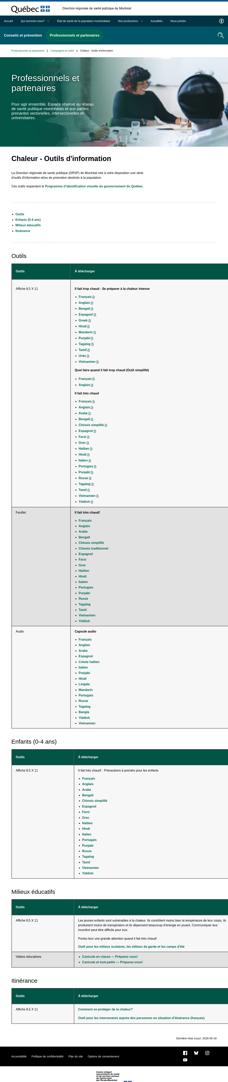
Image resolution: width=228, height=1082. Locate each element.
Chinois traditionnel (93, 548)
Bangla (84, 712)
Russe (83, 478)
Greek (83, 320)
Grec (82, 442)
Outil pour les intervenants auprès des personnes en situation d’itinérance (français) (141, 1018)
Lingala (84, 684)
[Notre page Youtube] (185, 1059)
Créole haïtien (89, 662)
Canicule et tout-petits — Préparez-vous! (112, 962)
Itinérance (22, 231)
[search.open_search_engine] (221, 35)
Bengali (84, 308)
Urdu (82, 355)
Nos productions (130, 21)
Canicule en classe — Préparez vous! (110, 956)
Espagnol (86, 314)
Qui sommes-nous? (35, 21)
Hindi (82, 326)
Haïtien (84, 448)
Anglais (84, 302)
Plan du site (76, 1056)
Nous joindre (178, 21)
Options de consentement (103, 1056)
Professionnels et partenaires (74, 35)
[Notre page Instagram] (207, 1052)
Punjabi (84, 338)
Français (85, 296)
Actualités (157, 21)
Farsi (82, 436)
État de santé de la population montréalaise (83, 21)
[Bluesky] (196, 1052)
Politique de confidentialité (48, 1056)
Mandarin (86, 332)
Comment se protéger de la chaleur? (106, 1009)
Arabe (83, 413)
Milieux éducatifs (28, 225)
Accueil (8, 21)
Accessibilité (19, 1056)
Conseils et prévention (23, 35)
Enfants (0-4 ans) (28, 219)
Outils (19, 214)
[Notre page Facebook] (185, 1052)
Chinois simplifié (91, 425)
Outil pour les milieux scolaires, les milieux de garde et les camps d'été (131, 946)
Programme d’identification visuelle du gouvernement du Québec (94, 186)
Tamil (83, 350)
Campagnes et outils (64, 50)
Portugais (86, 466)
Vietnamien (87, 361)
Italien (83, 460)
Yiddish (84, 501)
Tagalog (84, 344)
